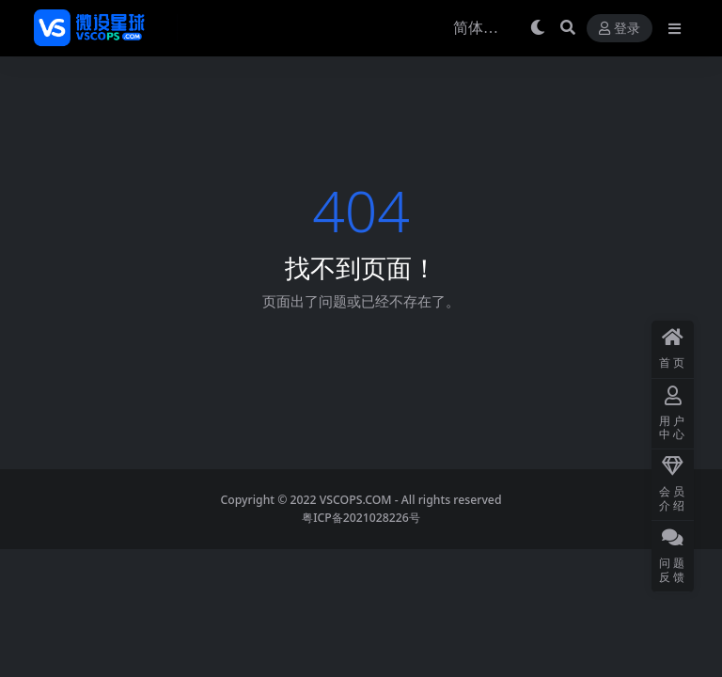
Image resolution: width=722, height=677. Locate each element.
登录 (619, 29)
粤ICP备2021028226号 (361, 518)
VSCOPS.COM (356, 500)
